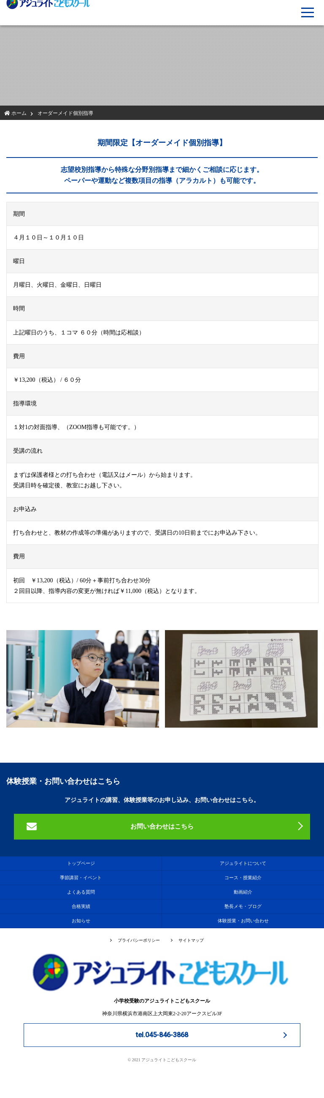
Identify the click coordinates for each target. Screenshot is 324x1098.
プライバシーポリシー (139, 940)
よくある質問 (81, 891)
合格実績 (81, 906)
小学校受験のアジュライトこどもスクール (162, 978)
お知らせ (81, 920)
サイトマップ (191, 940)
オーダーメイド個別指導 (65, 113)
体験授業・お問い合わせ (243, 920)
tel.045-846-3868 (162, 1035)
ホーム (15, 113)
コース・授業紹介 (243, 877)
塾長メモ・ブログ (243, 906)
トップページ (81, 863)
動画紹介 (243, 891)
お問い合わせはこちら (162, 826)
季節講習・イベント (81, 877)
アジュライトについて (243, 863)
